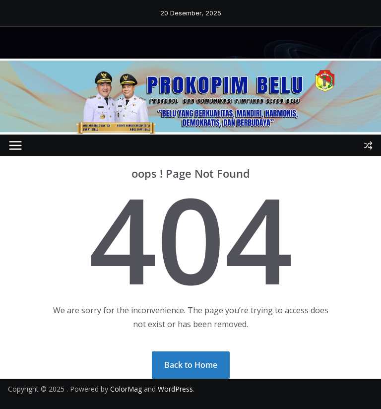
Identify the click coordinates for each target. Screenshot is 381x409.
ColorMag (126, 389)
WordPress (175, 389)
